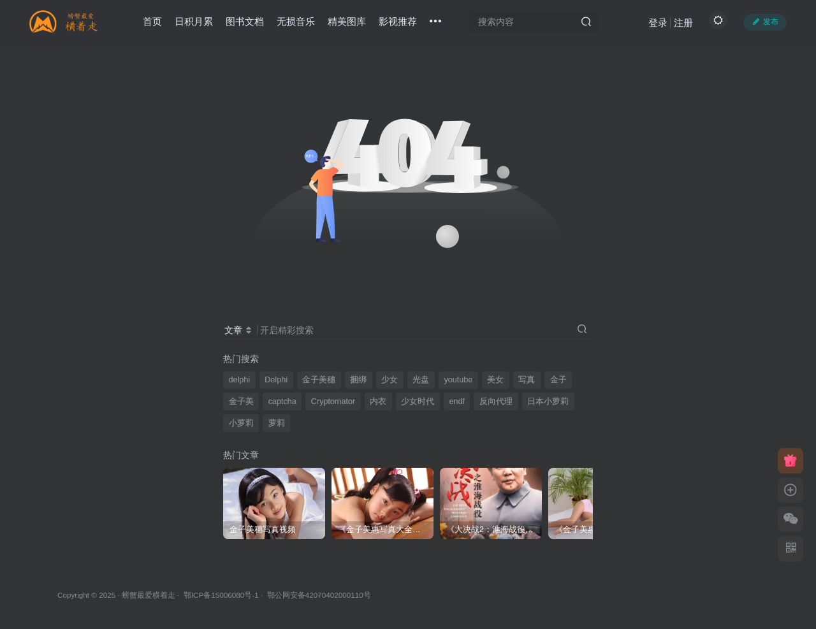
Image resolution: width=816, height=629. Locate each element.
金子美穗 (318, 379)
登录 (657, 22)
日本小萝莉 (548, 401)
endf (457, 401)
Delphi (276, 379)
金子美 (241, 401)
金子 (558, 379)
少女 (389, 379)
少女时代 (417, 401)
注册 (683, 22)
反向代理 (496, 401)
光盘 (420, 379)
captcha (282, 401)
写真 (526, 379)
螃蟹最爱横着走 (148, 595)
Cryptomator (333, 401)
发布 (765, 21)
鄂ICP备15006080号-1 (221, 595)
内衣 (378, 401)
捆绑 (358, 379)
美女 (495, 379)
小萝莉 (241, 423)
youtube (458, 379)
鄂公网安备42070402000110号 (319, 595)
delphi (240, 379)
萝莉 (276, 423)
